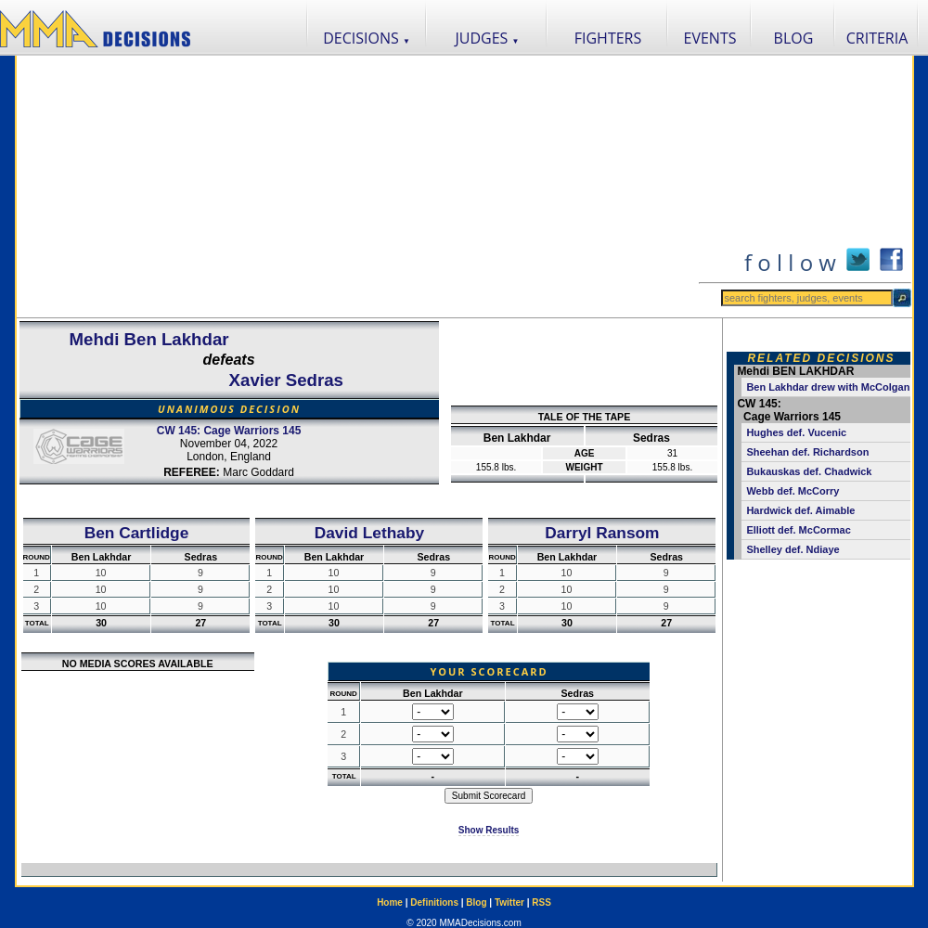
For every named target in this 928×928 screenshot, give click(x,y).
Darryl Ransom (602, 532)
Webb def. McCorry (792, 490)
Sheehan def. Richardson (807, 452)
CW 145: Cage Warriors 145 (229, 430)
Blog (476, 902)
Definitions (434, 902)
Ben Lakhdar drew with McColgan (827, 387)
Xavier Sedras (286, 380)
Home (390, 902)
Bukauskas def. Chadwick (808, 471)
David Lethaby (369, 532)
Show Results (489, 830)
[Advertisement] (357, 186)
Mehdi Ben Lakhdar (148, 339)
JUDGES (488, 38)
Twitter (509, 902)
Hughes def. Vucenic (796, 432)
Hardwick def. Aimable (800, 510)
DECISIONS (366, 38)
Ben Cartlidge (136, 532)
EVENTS (710, 38)
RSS (541, 902)
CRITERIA (877, 38)
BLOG (794, 38)
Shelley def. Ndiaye (792, 549)
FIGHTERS (608, 38)
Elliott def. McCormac (798, 529)
